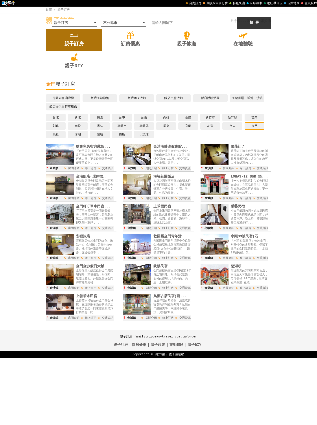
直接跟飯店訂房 (215, 3)
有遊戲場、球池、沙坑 (247, 164)
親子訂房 (63, 10)
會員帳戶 (308, 3)
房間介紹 (73, 234)
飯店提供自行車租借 (63, 172)
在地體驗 (176, 412)
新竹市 (210, 183)
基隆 (188, 183)
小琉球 (144, 200)
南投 (78, 192)
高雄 (166, 183)
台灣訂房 (193, 3)
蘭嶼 (100, 200)
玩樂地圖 (291, 3)
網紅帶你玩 (272, 3)
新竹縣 (232, 183)
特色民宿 (236, 3)
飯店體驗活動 (210, 164)
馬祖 (56, 200)
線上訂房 (90, 234)
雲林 (100, 192)
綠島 (122, 200)
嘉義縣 (144, 192)
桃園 (100, 183)
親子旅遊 (60, 21)
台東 (232, 192)
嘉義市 (122, 192)
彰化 (56, 192)
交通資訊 (107, 234)
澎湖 (78, 200)
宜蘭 (188, 192)
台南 (144, 183)
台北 (56, 183)
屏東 (166, 192)
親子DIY (194, 412)
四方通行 (161, 422)
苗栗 (254, 183)
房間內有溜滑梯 (63, 164)
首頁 (49, 10)
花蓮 (210, 192)
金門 (254, 192)
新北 (78, 183)
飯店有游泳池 (100, 164)
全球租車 (253, 3)
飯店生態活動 (173, 164)
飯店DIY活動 (137, 164)
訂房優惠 (139, 412)
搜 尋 (254, 88)
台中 (122, 183)
